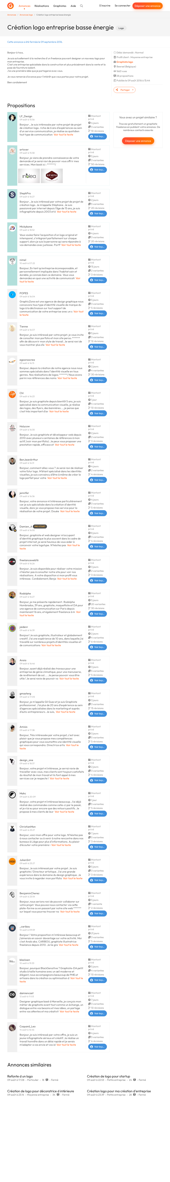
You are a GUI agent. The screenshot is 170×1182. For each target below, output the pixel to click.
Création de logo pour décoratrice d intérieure (40, 1091)
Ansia (23, 660)
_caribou (25, 926)
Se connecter (122, 5)
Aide (73, 5)
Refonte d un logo (20, 1076)
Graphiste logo (125, 61)
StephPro (25, 193)
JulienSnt (25, 860)
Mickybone (26, 226)
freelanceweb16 (29, 560)
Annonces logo (26, 14)
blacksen (25, 959)
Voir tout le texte (63, 134)
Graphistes (59, 5)
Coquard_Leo (28, 1026)
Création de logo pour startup (108, 1076)
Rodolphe (25, 593)
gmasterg (25, 693)
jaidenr (24, 627)
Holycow (25, 426)
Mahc (23, 793)
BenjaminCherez (29, 893)
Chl (22, 393)
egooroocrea (27, 359)
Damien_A (26, 526)
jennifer (24, 493)
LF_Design (26, 116)
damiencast (27, 993)
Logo (121, 28)
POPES (24, 293)
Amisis (23, 726)
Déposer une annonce (148, 5)
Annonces (24, 5)
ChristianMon (28, 826)
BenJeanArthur (29, 459)
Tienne (24, 326)
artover (24, 149)
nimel (23, 260)
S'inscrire (104, 5)
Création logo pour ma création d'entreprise (119, 1091)
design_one (26, 760)
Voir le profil (97, 136)
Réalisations (42, 5)
